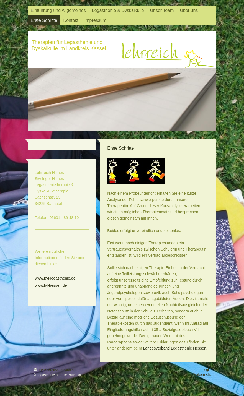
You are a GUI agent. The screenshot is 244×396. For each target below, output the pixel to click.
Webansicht (201, 374)
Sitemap (67, 370)
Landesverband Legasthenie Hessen (174, 348)
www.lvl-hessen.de (51, 285)
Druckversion (47, 370)
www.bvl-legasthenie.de (55, 278)
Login (206, 370)
